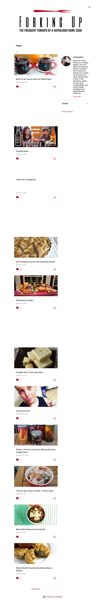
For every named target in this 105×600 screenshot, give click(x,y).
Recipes (38, 51)
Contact (60, 51)
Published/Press (75, 51)
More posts (35, 589)
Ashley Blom (78, 57)
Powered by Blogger (52, 597)
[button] (54, 86)
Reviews (49, 51)
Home (18, 51)
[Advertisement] (35, 109)
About (27, 51)
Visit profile (77, 96)
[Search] (89, 7)
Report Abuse (67, 112)
